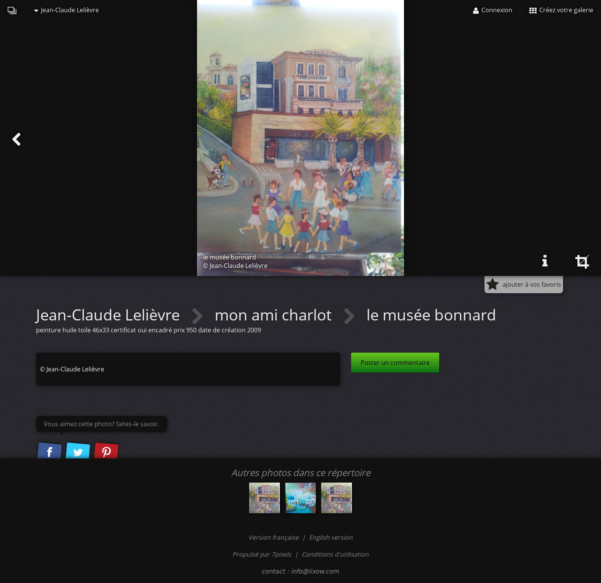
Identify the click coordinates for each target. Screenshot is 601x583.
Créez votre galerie (561, 10)
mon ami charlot (275, 314)
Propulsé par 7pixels (261, 554)
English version (331, 537)
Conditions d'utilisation (335, 554)
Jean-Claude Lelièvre (66, 10)
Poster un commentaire (395, 362)
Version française (274, 537)
